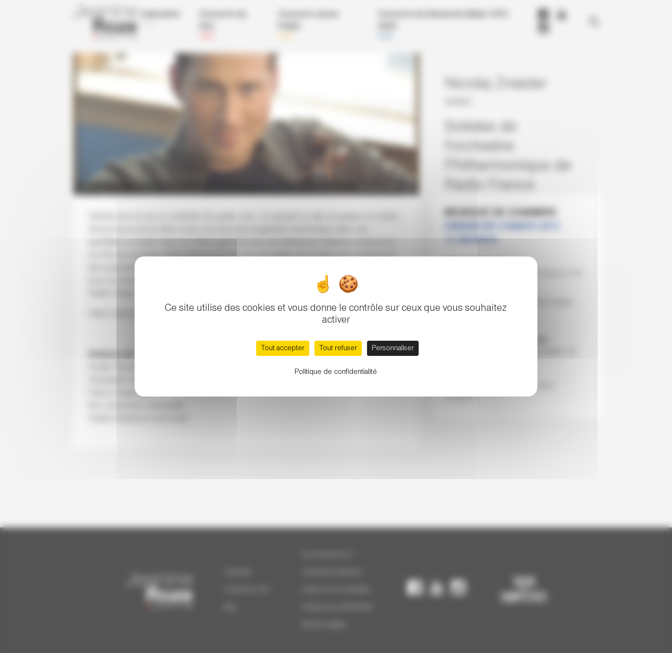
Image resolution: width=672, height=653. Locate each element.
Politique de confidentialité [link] (336, 372)
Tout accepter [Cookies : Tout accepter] (283, 348)
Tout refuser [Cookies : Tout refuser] (338, 348)
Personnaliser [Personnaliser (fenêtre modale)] (393, 348)
